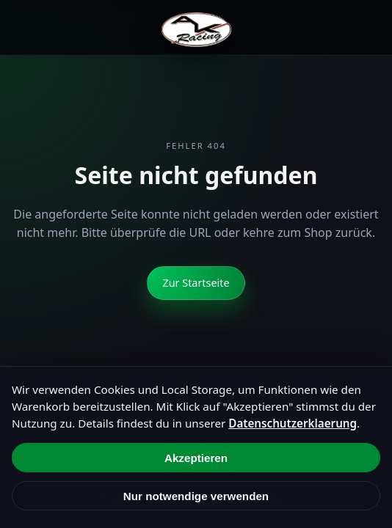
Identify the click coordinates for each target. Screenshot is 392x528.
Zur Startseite (195, 283)
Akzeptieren (196, 458)
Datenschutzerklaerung (292, 423)
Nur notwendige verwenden (196, 496)
